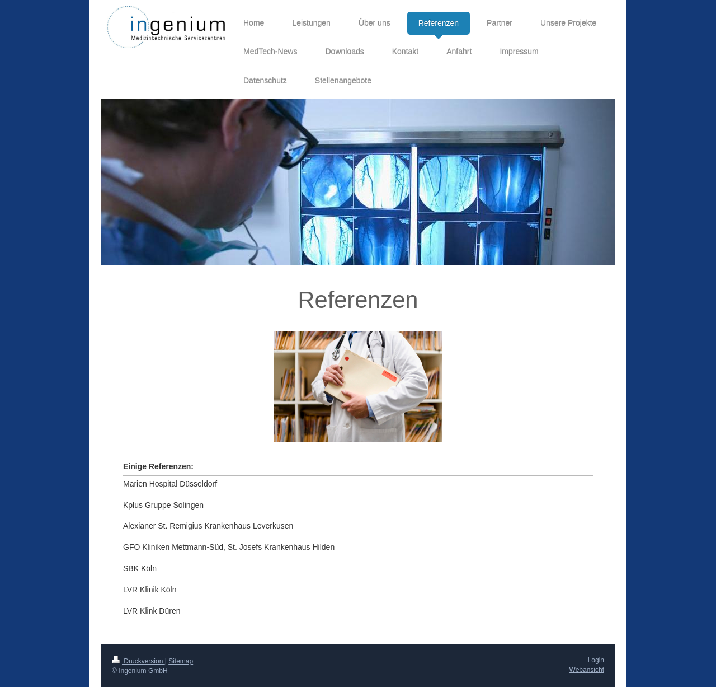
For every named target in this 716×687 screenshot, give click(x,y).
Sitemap (180, 661)
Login (596, 660)
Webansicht (586, 670)
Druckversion (138, 661)
